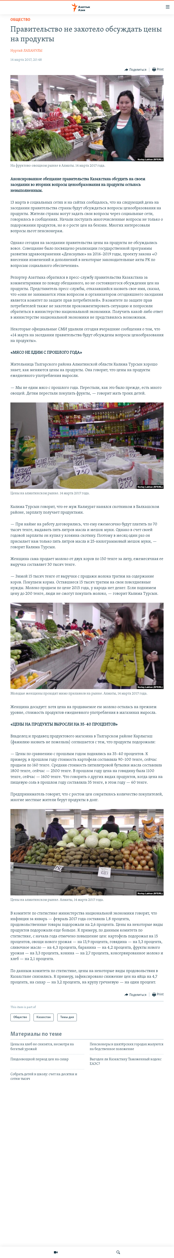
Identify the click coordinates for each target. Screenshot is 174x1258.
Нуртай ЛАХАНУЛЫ (26, 51)
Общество (20, 20)
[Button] (135, 69)
